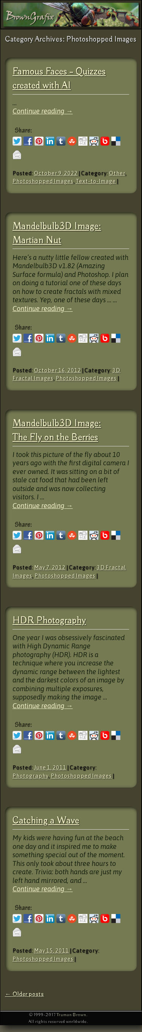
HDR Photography (49, 621)
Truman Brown (71, 1015)
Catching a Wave (45, 821)
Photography (30, 776)
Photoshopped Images (42, 181)
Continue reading (42, 111)
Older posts (24, 994)
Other (117, 173)
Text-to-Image (96, 181)
